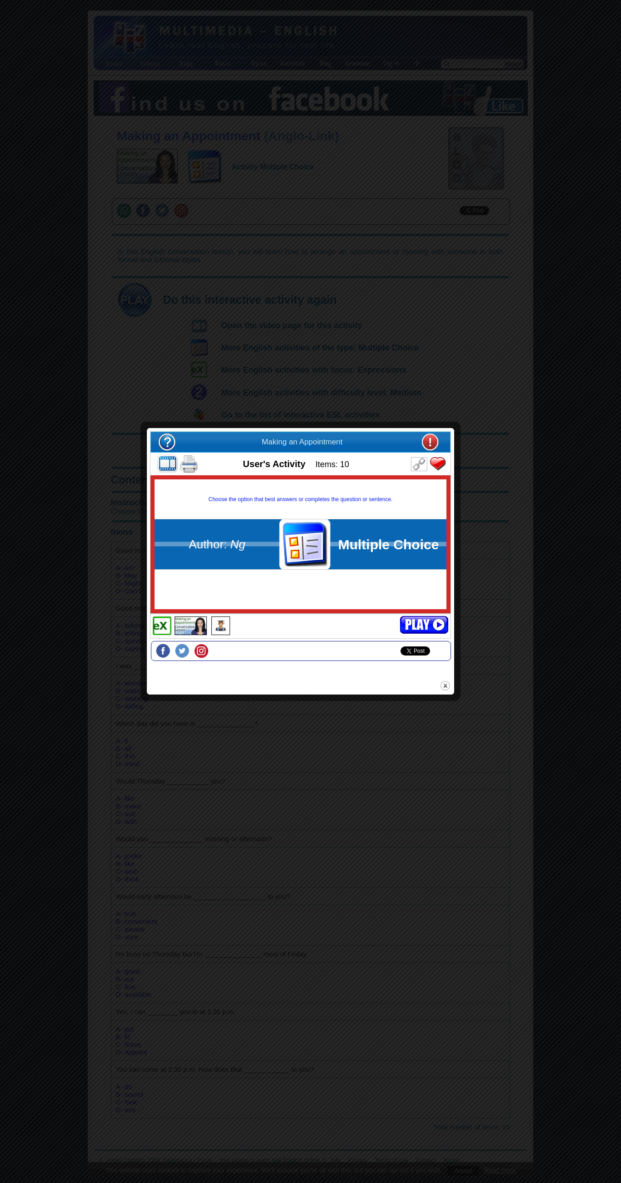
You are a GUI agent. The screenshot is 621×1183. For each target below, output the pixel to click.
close (455, 681)
